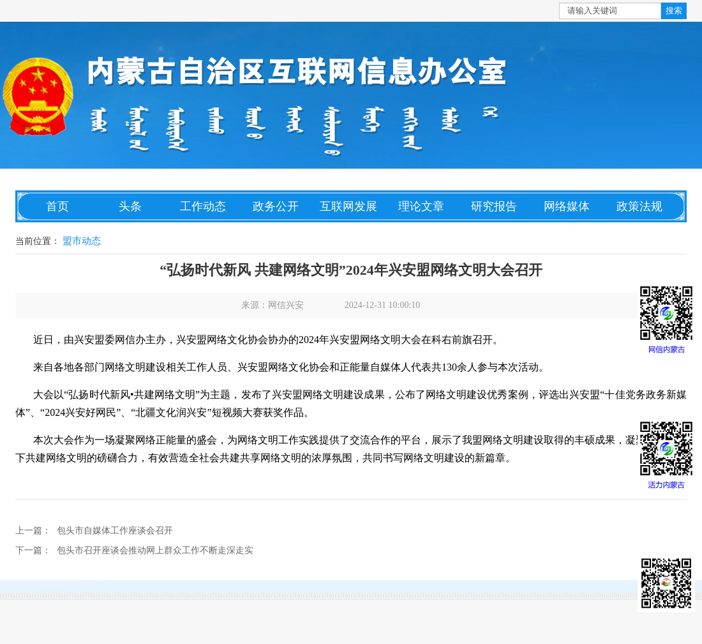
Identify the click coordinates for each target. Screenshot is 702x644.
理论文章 (421, 206)
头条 (130, 206)
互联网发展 (348, 206)
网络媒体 (567, 206)
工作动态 (203, 206)
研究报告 (494, 206)
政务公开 (276, 206)
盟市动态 (82, 241)
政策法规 (639, 206)
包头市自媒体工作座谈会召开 (115, 530)
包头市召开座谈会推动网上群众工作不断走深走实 (155, 550)
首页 (57, 206)
